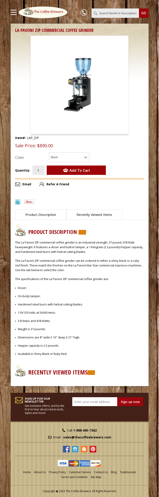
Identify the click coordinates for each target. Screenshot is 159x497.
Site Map (96, 477)
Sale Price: (25, 145)
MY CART (142, 4)
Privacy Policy (57, 472)
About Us (40, 472)
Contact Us (101, 472)
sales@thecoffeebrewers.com (87, 437)
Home (27, 472)
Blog (114, 472)
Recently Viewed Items (94, 214)
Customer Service (80, 472)
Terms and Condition (74, 477)
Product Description (40, 214)
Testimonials (128, 472)
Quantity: (22, 170)
